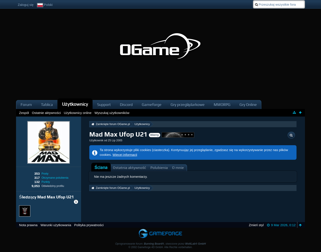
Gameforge (151, 104)
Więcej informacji (124, 154)
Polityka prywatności (89, 225)
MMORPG (222, 104)
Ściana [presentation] (101, 167)
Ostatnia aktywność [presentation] (129, 168)
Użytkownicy (75, 104)
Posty (44, 173)
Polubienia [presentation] (159, 168)
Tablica (47, 104)
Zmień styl (256, 225)
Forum (26, 104)
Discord (126, 104)
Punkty (45, 181)
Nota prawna (28, 225)
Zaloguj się (26, 5)
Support (104, 104)
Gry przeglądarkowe (188, 104)
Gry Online (248, 104)
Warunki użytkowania (56, 225)
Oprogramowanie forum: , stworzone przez (160, 243)
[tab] (101, 167)
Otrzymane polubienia (54, 177)
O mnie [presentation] (178, 168)
